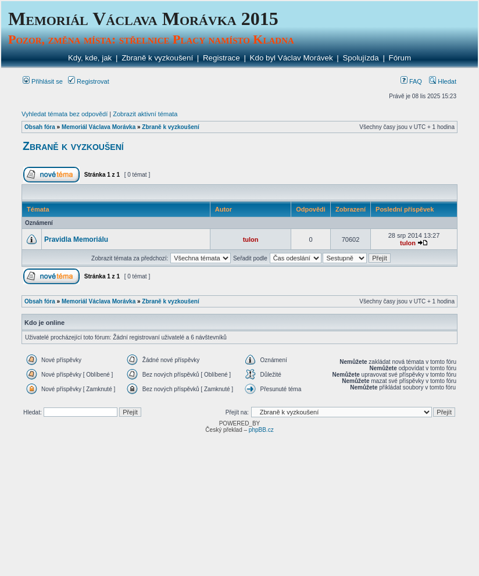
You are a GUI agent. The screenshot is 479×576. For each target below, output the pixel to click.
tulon (251, 239)
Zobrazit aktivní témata (145, 113)
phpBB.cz (261, 430)
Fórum (400, 57)
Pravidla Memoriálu (76, 239)
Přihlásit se (43, 81)
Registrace (221, 57)
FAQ (411, 81)
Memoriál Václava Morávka (98, 127)
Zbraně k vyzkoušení (157, 57)
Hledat (442, 81)
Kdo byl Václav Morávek (291, 57)
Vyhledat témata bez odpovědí (65, 113)
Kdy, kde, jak (90, 57)
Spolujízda (360, 57)
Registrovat (88, 81)
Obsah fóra (39, 127)
